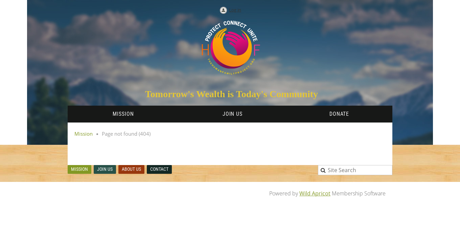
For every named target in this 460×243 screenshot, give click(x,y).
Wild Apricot (314, 193)
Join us (105, 169)
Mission (83, 133)
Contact (159, 169)
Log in (235, 10)
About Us (131, 169)
